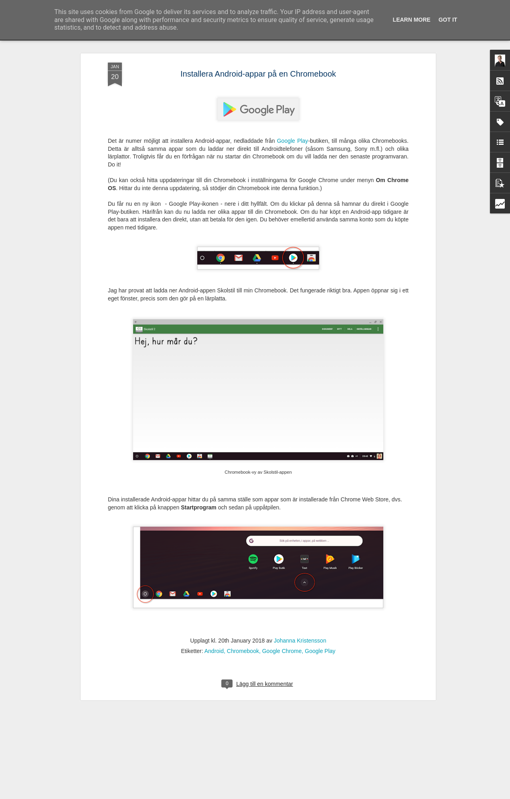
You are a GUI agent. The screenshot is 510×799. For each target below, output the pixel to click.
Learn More (412, 19)
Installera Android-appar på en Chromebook (258, 45)
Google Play (292, 112)
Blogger (284, 794)
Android (214, 622)
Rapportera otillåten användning (325, 794)
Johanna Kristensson (300, 611)
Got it (448, 19)
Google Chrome (282, 622)
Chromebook (243, 622)
